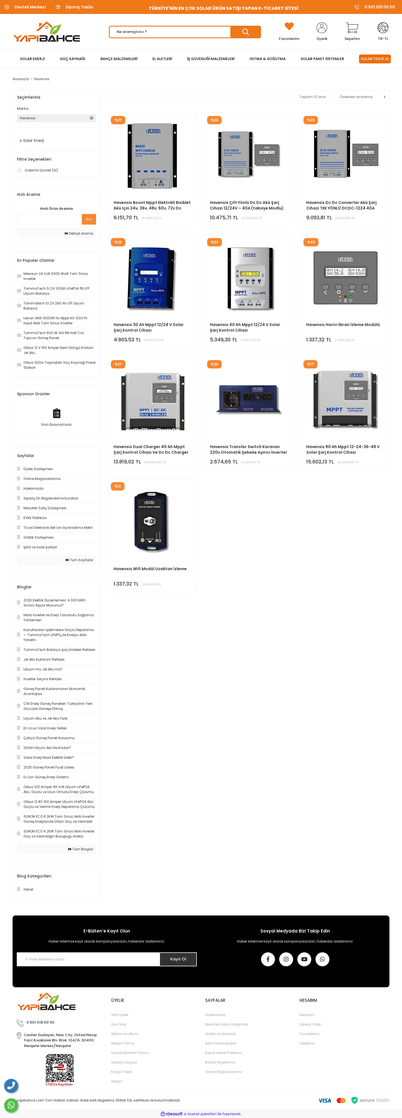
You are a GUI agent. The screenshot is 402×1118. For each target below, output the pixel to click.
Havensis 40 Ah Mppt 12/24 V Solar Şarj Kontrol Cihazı (245, 327)
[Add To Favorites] (289, 31)
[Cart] (352, 31)
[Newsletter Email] (107, 959)
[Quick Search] (47, 219)
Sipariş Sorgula (124, 1062)
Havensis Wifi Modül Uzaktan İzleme (150, 569)
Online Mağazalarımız (223, 1071)
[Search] (185, 32)
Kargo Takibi (121, 1071)
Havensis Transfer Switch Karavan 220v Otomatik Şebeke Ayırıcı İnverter (248, 449)
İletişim (117, 1081)
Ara (89, 219)
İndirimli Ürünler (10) (41, 170)
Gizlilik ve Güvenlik (220, 1033)
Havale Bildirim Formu (130, 1052)
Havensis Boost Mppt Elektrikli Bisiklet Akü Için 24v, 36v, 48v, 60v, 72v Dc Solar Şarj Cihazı (152, 205)
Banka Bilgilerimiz (220, 1062)
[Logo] (46, 32)
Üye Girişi (118, 1024)
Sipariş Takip (310, 1024)
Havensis (41, 79)
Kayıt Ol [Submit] (178, 959)
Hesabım (307, 1014)
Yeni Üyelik (119, 1014)
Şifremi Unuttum (124, 1033)
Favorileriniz (309, 1033)
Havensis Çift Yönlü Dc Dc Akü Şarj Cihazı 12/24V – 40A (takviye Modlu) (247, 205)
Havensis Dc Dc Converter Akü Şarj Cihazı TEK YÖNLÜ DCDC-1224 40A (341, 205)
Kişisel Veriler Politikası (223, 1052)
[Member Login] (322, 31)
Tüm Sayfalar (79, 560)
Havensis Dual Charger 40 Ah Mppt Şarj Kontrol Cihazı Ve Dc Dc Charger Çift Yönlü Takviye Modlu (151, 449)
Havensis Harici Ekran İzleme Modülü (343, 324)
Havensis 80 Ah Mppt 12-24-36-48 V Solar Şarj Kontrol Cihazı (343, 449)
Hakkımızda (215, 1014)
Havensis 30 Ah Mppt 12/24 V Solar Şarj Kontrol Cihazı (149, 327)
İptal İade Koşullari (220, 1043)
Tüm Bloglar (80, 849)
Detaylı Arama (79, 233)
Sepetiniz (307, 1043)
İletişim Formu (123, 1043)
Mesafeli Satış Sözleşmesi (226, 1024)
